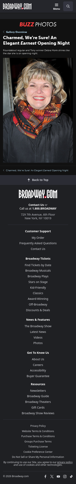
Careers (38, 365)
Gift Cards (38, 407)
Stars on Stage (38, 282)
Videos (38, 337)
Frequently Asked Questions (38, 243)
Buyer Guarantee (38, 376)
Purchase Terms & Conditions (38, 436)
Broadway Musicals (38, 270)
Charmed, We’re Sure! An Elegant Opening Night (35, 170)
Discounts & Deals (38, 310)
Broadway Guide (38, 396)
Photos (38, 343)
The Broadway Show (38, 326)
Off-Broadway (38, 304)
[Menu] (56, 7)
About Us (38, 359)
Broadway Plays (38, 276)
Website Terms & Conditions (38, 431)
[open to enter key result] (68, 6)
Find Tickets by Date (38, 265)
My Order (38, 238)
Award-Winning (38, 299)
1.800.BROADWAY (44, 208)
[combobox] (66, 6)
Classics (38, 293)
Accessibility (38, 370)
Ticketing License (38, 446)
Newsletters (38, 391)
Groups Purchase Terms (38, 441)
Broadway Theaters (38, 402)
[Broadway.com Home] (17, 6)
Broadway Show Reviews (38, 413)
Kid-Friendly (38, 287)
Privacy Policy (38, 426)
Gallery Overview (15, 32)
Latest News (38, 332)
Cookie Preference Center (38, 452)
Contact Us (36, 205)
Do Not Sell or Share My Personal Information (38, 457)
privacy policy (65, 462)
